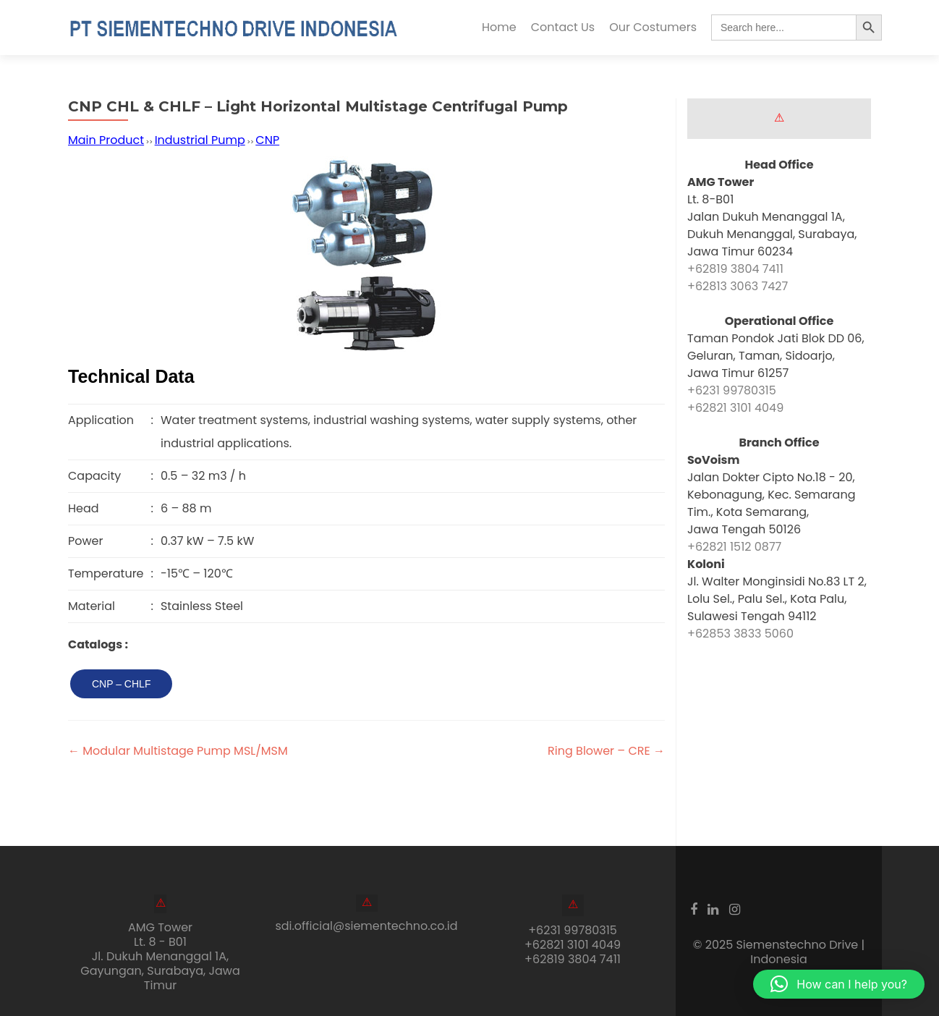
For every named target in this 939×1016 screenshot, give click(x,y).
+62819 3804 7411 (735, 269)
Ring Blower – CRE (606, 750)
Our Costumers (653, 27)
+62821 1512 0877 (734, 546)
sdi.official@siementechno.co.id (366, 926)
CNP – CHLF (121, 684)
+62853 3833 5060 (740, 633)
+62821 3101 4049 (735, 407)
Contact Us (563, 27)
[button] (839, 984)
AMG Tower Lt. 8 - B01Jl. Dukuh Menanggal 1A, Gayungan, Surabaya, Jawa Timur (160, 956)
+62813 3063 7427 (737, 286)
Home (499, 27)
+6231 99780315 (731, 390)
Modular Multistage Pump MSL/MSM (178, 750)
